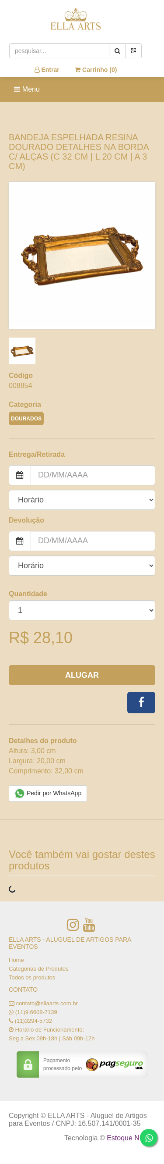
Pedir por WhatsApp (47, 793)
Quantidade (28, 594)
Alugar (82, 675)
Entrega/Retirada (37, 454)
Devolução (26, 520)
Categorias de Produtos (39, 968)
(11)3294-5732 (33, 1021)
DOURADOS (26, 419)
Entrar (47, 69)
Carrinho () (96, 69)
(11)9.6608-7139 (36, 1012)
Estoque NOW (129, 1138)
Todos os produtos (32, 977)
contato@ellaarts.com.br (47, 1003)
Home (16, 960)
